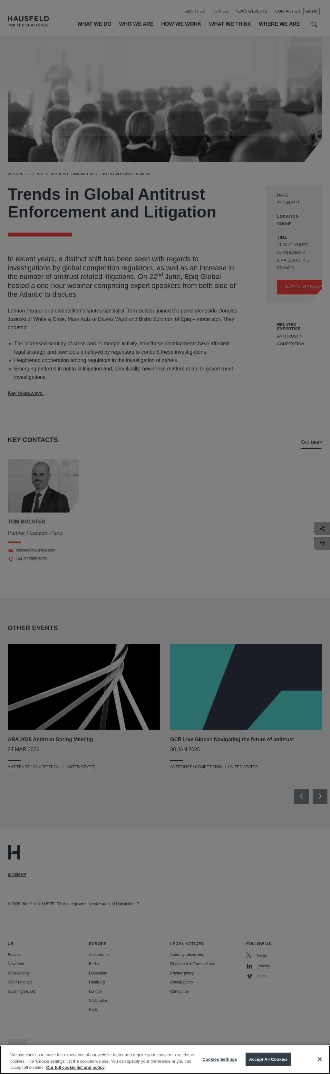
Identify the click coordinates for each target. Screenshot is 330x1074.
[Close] (320, 1065)
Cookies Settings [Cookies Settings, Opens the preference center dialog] (219, 1065)
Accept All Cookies (268, 1065)
